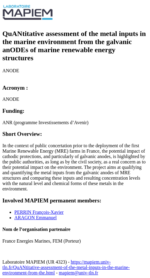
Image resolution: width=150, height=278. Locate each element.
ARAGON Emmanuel (35, 217)
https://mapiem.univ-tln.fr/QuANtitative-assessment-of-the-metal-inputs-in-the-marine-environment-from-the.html (66, 267)
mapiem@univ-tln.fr (78, 272)
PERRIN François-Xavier (39, 212)
